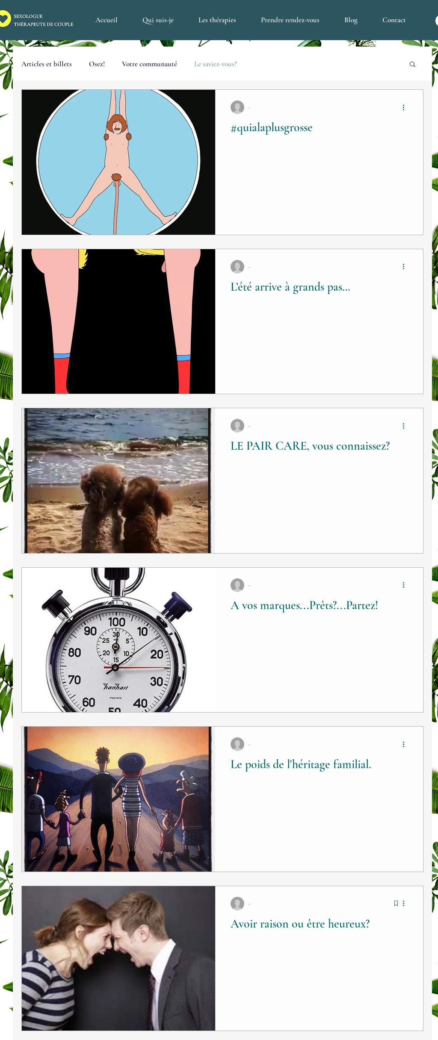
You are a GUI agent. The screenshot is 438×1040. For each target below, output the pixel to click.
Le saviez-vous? (215, 63)
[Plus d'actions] (406, 107)
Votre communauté (149, 63)
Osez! (97, 63)
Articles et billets (46, 63)
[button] (412, 64)
